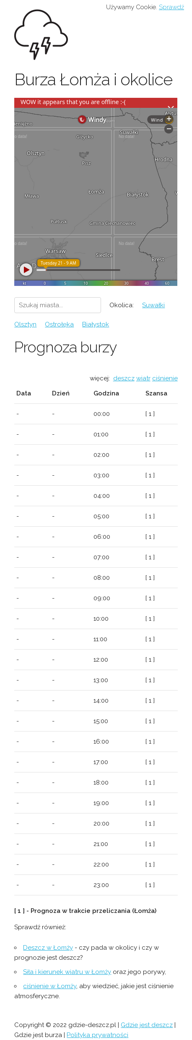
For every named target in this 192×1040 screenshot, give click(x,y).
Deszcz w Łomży (48, 947)
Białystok (95, 324)
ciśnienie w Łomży (49, 986)
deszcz (124, 378)
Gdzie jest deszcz (147, 1025)
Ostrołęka (59, 324)
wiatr (143, 378)
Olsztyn (25, 324)
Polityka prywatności (97, 1035)
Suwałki (153, 305)
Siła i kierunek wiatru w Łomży (67, 972)
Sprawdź (171, 7)
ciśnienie (165, 378)
